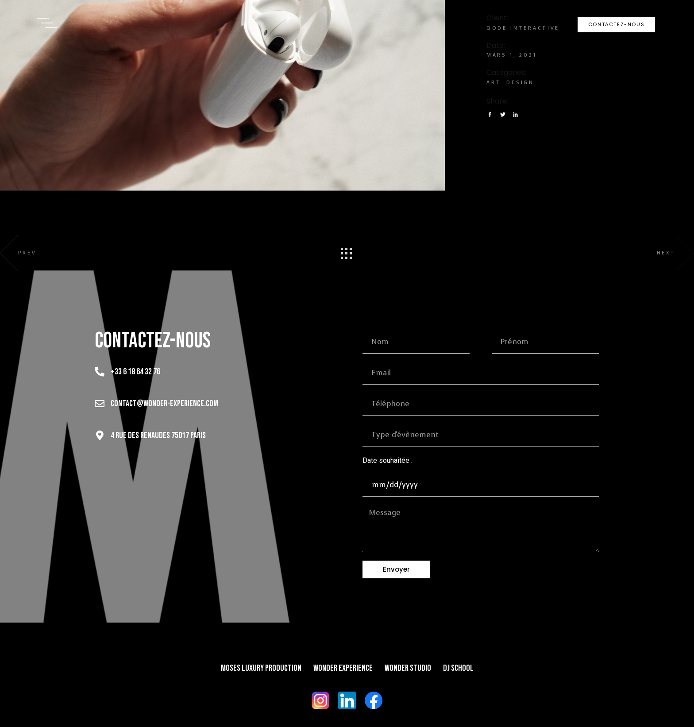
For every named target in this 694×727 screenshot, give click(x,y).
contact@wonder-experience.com (164, 403)
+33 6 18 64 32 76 (135, 371)
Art (493, 82)
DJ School (458, 668)
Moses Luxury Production (261, 668)
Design (520, 82)
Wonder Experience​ (343, 668)
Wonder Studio (408, 668)
